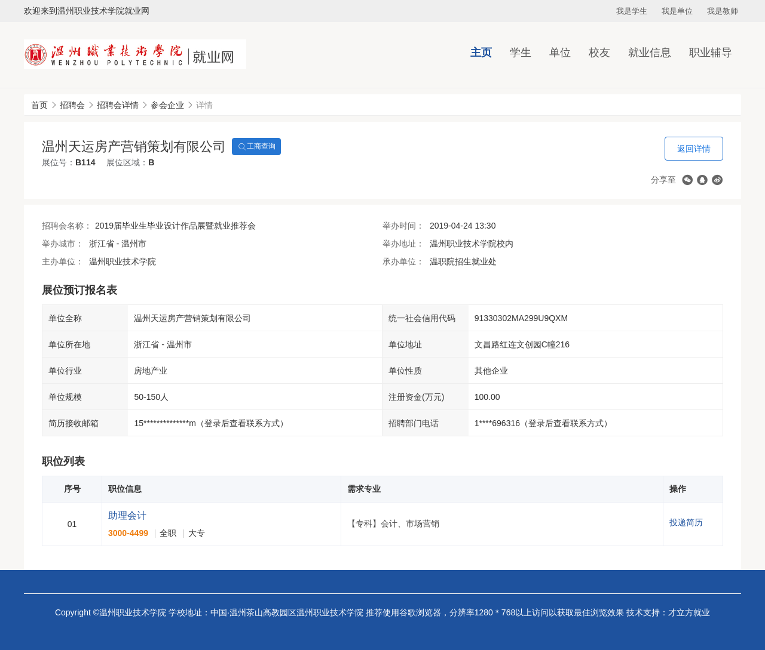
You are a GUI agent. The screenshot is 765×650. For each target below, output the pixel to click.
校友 (599, 52)
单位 (560, 52)
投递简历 (686, 522)
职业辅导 (710, 52)
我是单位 (677, 11)
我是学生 (631, 11)
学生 (520, 52)
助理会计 (127, 515)
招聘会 (72, 105)
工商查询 (256, 147)
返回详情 (694, 148)
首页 (39, 105)
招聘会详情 (118, 105)
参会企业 (167, 105)
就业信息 (649, 52)
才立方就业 (689, 612)
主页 (481, 52)
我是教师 (722, 11)
